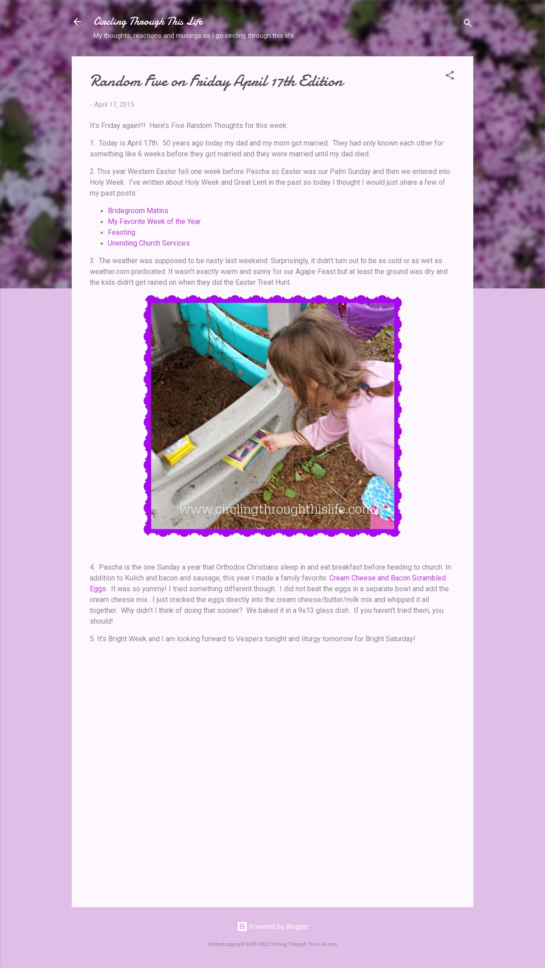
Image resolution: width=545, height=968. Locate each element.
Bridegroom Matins (138, 210)
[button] (449, 77)
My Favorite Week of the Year (154, 221)
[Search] (467, 24)
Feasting (121, 232)
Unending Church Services (149, 243)
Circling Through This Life (148, 21)
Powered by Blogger (273, 926)
